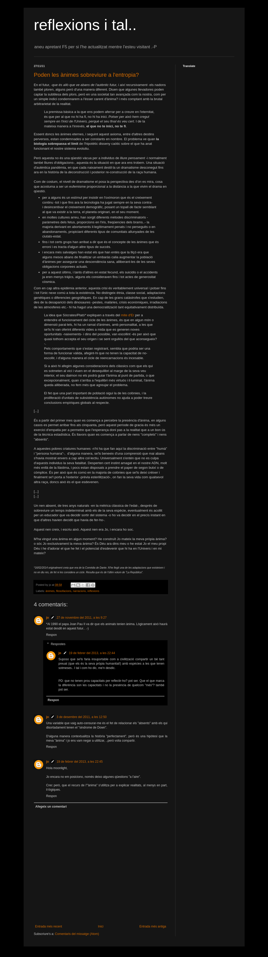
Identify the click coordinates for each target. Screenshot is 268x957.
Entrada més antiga (152, 926)
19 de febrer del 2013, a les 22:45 (80, 761)
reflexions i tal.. (85, 24)
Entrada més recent (48, 926)
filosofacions (63, 590)
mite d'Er (127, 315)
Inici (100, 926)
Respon (51, 635)
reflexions (93, 590)
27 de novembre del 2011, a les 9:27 (82, 617)
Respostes (58, 644)
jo (47, 617)
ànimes (49, 590)
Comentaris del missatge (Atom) (77, 934)
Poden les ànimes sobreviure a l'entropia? (86, 75)
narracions (79, 590)
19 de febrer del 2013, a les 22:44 (92, 653)
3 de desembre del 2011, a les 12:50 (82, 717)
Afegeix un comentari (51, 806)
